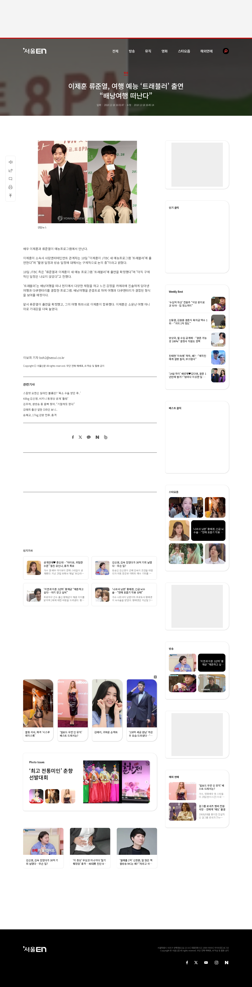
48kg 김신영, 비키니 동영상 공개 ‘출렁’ (45, 398)
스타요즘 (184, 51)
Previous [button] (86, 782)
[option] (116, 781)
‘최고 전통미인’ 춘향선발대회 (51, 774)
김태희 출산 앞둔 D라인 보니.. (40, 409)
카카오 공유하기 (88, 437)
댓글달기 (10, 179)
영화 (164, 51)
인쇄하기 (10, 187)
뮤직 (148, 51)
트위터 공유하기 (80, 437)
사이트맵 (218, 947)
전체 (115, 51)
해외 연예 (174, 777)
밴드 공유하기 (106, 437)
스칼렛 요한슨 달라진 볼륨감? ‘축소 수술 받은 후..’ (52, 393)
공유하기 (10, 170)
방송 (132, 51)
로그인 (226, 947)
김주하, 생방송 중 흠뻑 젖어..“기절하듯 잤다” (49, 404)
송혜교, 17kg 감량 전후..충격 (40, 415)
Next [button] (146, 782)
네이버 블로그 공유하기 (97, 437)
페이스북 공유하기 (73, 437)
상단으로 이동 (10, 195)
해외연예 (206, 51)
